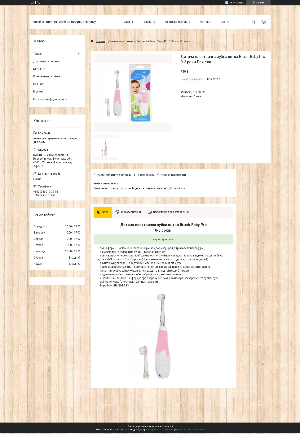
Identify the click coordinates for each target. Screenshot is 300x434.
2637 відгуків (237, 2)
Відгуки (38, 91)
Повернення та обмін (46, 76)
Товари (147, 21)
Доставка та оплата (177, 21)
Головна (128, 21)
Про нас (38, 83)
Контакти (205, 21)
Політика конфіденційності (50, 99)
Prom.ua (168, 427)
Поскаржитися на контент (159, 430)
